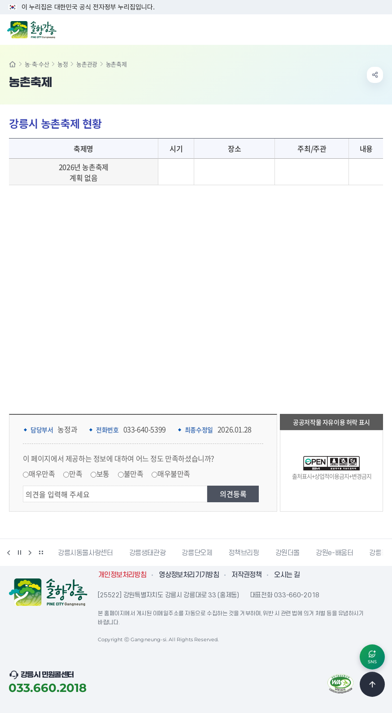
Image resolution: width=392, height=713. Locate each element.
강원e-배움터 (334, 553)
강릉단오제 (197, 553)
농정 (62, 64)
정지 (19, 552)
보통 (102, 473)
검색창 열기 (362, 29)
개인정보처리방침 (122, 575)
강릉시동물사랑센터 (85, 553)
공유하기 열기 (375, 75)
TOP (372, 684)
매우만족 (42, 473)
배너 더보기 (41, 552)
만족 (75, 473)
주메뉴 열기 (380, 29)
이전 (8, 552)
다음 (30, 552)
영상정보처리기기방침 (189, 575)
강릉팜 (378, 553)
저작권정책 (246, 575)
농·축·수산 (37, 64)
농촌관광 (86, 64)
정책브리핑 (243, 553)
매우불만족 (173, 473)
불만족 (134, 473)
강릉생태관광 (147, 553)
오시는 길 (287, 575)
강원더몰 (287, 553)
